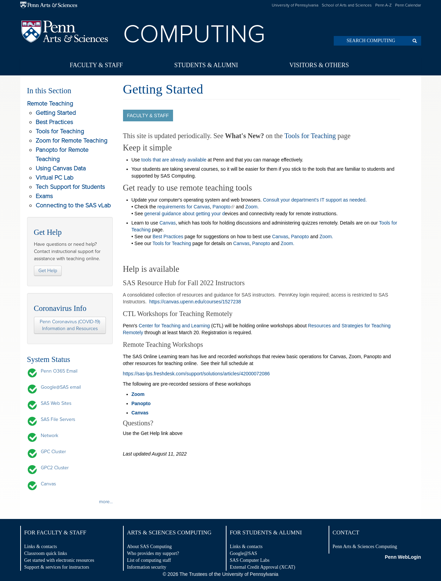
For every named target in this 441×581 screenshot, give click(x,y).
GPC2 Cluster (55, 468)
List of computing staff (149, 560)
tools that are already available (173, 159)
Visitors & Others (319, 65)
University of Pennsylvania (295, 5)
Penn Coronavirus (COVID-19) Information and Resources (70, 325)
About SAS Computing (149, 546)
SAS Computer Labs (250, 560)
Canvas (48, 484)
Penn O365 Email (59, 371)
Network (49, 435)
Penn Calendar (408, 5)
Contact (346, 532)
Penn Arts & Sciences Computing (365, 546)
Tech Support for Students (70, 187)
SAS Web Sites (56, 403)
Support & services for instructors (56, 567)
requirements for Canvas (183, 206)
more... (106, 502)
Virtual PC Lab (54, 177)
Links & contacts (40, 546)
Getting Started (56, 113)
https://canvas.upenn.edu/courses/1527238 (195, 301)
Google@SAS (243, 553)
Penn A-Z (383, 5)
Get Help (47, 271)
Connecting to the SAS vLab (73, 205)
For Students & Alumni (266, 532)
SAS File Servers (58, 419)
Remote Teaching (50, 103)
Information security (147, 567)
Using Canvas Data (61, 168)
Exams (44, 196)
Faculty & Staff (96, 65)
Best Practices (54, 122)
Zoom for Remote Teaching (71, 140)
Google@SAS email (61, 387)
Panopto (221, 206)
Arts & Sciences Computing (169, 532)
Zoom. (252, 206)
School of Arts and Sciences (347, 5)
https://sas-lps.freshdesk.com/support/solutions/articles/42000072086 (196, 373)
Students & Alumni (206, 65)
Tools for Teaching (60, 131)
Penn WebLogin (403, 557)
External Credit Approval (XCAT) (262, 567)
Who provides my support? (153, 553)
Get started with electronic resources (59, 560)
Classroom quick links (45, 553)
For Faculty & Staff (55, 532)
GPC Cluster (53, 452)
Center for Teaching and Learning (175, 325)
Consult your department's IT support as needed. (315, 200)
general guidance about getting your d (184, 213)
